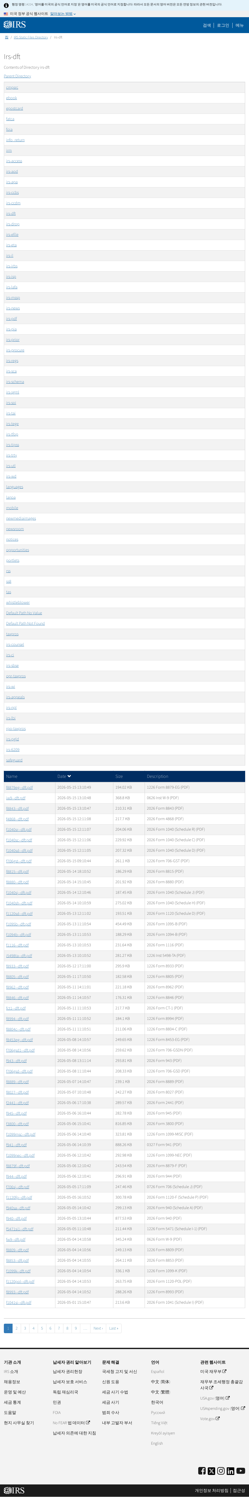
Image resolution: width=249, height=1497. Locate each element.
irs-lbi (11, 718)
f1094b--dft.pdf (18, 935)
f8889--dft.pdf (17, 1082)
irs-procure (15, 350)
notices (12, 539)
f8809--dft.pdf (17, 1250)
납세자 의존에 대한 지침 (74, 1433)
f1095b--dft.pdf (18, 924)
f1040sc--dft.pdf (19, 840)
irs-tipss (12, 445)
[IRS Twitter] (211, 1472)
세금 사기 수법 (115, 1392)
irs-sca (11, 371)
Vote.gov (210, 1419)
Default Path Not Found (25, 623)
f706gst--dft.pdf (19, 861)
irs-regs (12, 361)
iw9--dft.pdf (15, 798)
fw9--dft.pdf (15, 1239)
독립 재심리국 (65, 1392)
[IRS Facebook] (202, 1471)
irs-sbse (12, 665)
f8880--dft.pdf (17, 882)
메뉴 (240, 25)
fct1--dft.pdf (16, 1008)
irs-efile (12, 234)
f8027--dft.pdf (17, 1092)
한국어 (157, 1402)
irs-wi (10, 686)
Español (157, 1371)
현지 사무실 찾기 (19, 1423)
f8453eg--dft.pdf (19, 1040)
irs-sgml (12, 392)
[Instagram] (221, 1471)
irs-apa (12, 182)
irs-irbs (11, 266)
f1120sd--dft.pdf (19, 914)
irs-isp (11, 276)
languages (14, 487)
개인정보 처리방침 (211, 1490)
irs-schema (15, 382)
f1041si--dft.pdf (18, 1302)
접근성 (239, 1490)
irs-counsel (15, 644)
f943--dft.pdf (16, 1061)
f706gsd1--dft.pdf (20, 1050)
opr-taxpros (16, 676)
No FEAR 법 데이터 (71, 1423)
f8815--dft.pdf (17, 872)
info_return (15, 140)
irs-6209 (12, 749)
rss (8, 571)
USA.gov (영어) (215, 1398)
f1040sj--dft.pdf (18, 893)
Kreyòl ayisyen (163, 1433)
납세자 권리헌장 (67, 1371)
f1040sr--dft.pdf (19, 829)
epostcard (14, 108)
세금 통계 (12, 1402)
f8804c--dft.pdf (18, 1029)
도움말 (10, 1412)
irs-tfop (12, 434)
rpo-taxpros (16, 728)
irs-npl (11, 707)
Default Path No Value (24, 613)
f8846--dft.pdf (17, 998)
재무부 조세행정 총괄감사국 (221, 1385)
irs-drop (12, 224)
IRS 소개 (11, 1371)
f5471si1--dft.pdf (19, 1229)
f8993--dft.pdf (17, 1292)
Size (119, 776)
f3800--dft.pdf (17, 1124)
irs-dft (11, 213)
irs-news (13, 308)
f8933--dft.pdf (17, 966)
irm (9, 150)
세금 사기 (110, 1402)
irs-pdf (11, 318)
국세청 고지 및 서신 (119, 1371)
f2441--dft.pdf (17, 1103)
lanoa (11, 497)
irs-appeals (15, 697)
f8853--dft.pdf (17, 1260)
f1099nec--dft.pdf (20, 1155)
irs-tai (11, 413)
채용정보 (12, 1382)
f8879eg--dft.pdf (19, 787)
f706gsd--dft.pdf (19, 1071)
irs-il (9, 255)
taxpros (12, 634)
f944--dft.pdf (16, 1176)
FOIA (57, 1412)
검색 (207, 25)
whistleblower (18, 602)
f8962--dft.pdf (17, 987)
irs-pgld (12, 739)
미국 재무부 (213, 1371)
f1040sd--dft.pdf (19, 850)
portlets (12, 560)
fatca (10, 119)
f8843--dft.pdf (17, 808)
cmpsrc (12, 87)
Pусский (158, 1412)
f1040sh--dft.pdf (19, 903)
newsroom (15, 529)
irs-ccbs (12, 192)
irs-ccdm (13, 203)
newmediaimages (21, 518)
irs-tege (12, 424)
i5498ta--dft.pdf (19, 956)
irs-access (14, 161)
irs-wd (11, 476)
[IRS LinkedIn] (230, 1472)
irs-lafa (11, 287)
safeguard (14, 760)
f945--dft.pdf (16, 1113)
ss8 (8, 581)
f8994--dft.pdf (17, 1019)
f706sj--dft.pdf (17, 1187)
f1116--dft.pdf (17, 945)
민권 (57, 1402)
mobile (12, 508)
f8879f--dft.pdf (18, 1166)
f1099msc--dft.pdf (20, 1134)
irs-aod (12, 171)
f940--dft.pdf (16, 1218)
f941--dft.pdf (16, 1145)
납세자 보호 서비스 (70, 1382)
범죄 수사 (110, 1412)
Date (64, 776)
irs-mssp (13, 297)
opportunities (17, 550)
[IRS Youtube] (240, 1471)
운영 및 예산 (15, 1392)
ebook (11, 98)
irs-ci (10, 655)
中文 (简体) (160, 1382)
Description (157, 776)
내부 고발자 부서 (117, 1423)
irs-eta (11, 245)
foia (9, 129)
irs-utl (11, 466)
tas (8, 592)
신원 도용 (110, 1382)
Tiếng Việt (159, 1423)
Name (11, 776)
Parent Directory (17, 76)
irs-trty (11, 455)
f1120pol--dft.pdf (20, 1281)
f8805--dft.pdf (17, 977)
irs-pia (11, 329)
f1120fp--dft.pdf (19, 1197)
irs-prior (12, 340)
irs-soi (11, 403)
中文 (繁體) (160, 1392)
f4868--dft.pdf (17, 819)
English (157, 1443)
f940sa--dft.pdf (18, 1208)
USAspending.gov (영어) (222, 1408)
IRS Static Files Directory (31, 37)
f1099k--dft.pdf (18, 1271)
